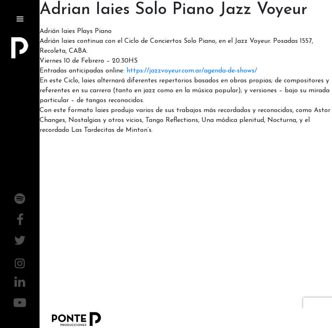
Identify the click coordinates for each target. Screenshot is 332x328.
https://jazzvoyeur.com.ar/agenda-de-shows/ (191, 71)
